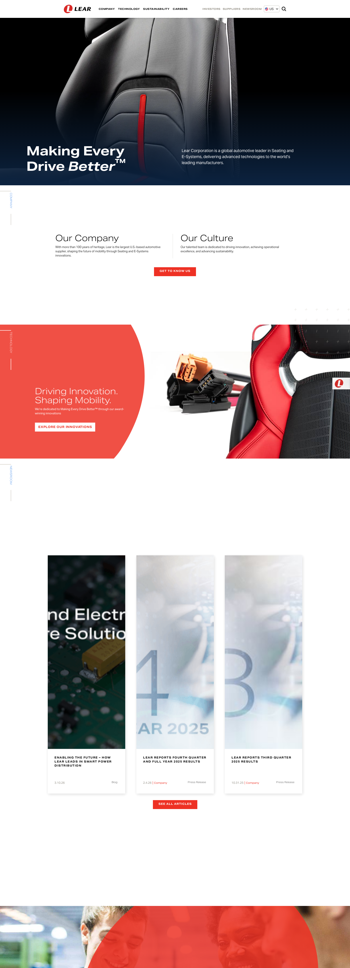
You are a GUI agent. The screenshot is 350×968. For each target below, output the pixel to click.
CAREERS (180, 8)
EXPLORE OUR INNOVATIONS (62, 427)
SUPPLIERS (232, 8)
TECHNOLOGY (129, 8)
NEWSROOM (252, 8)
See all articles (175, 803)
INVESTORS (211, 8)
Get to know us (175, 271)
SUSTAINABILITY (156, 8)
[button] (269, 9)
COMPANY (107, 8)
